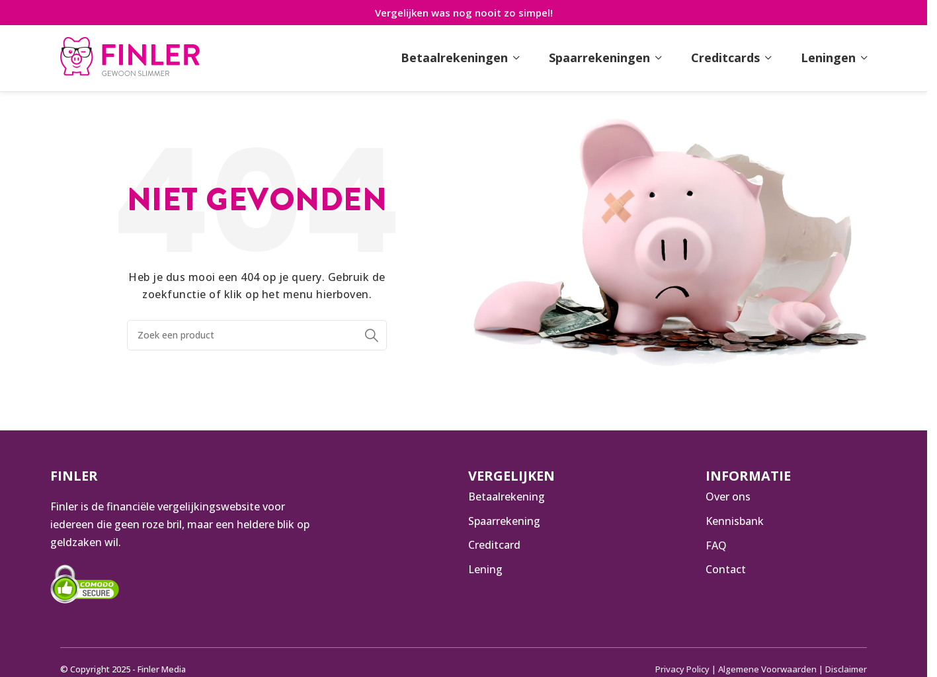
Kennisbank (735, 521)
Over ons (728, 496)
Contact (726, 569)
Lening (485, 569)
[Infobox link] (130, 58)
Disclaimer (846, 669)
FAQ (716, 545)
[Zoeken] (257, 335)
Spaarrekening (504, 521)
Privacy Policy (685, 669)
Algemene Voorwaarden (768, 669)
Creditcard (494, 545)
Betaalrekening (506, 496)
